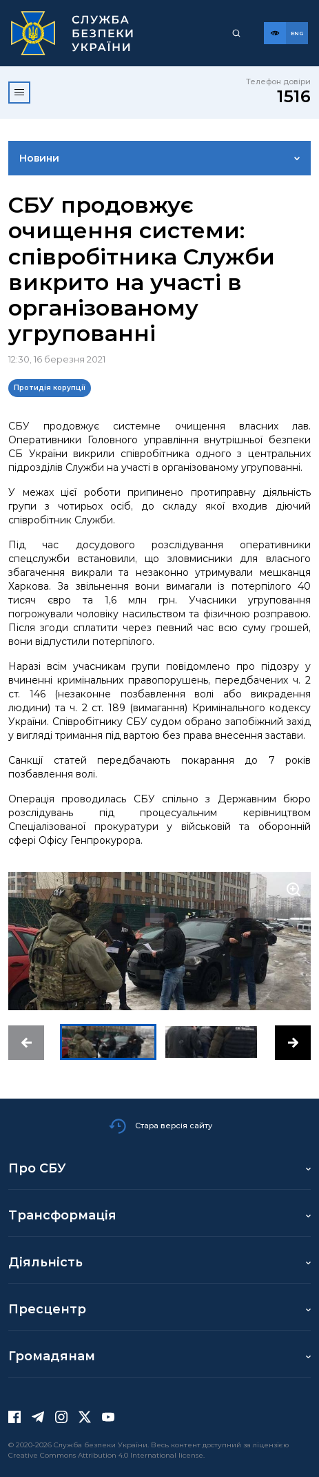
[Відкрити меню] (19, 92)
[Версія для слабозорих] (275, 33)
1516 (294, 96)
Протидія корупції (49, 387)
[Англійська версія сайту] (297, 33)
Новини (39, 158)
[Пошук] (236, 33)
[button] (26, 1042)
